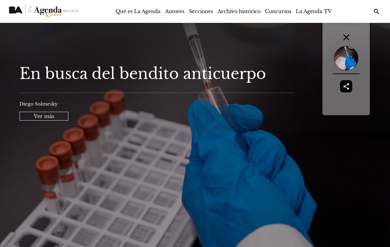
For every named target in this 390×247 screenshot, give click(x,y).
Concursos (278, 11)
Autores (174, 11)
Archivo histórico (239, 11)
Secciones (201, 11)
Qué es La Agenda (138, 11)
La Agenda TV (314, 11)
